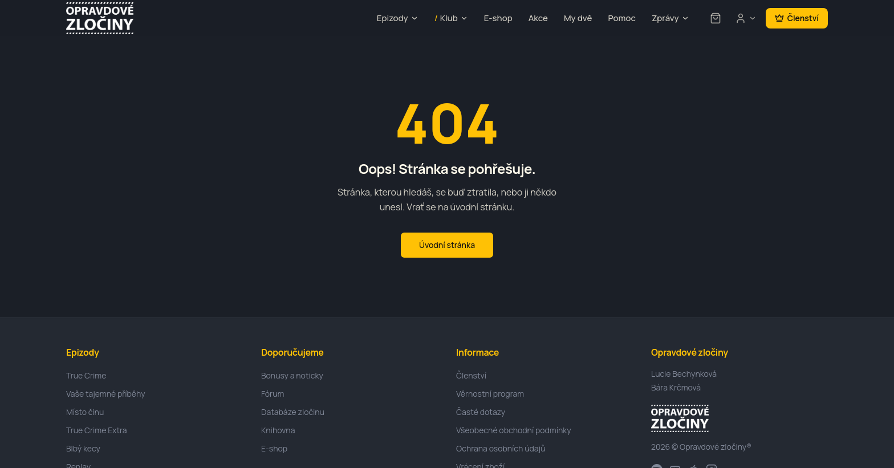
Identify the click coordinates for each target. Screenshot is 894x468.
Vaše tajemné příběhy (105, 393)
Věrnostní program (490, 393)
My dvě (578, 18)
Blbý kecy (83, 448)
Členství (797, 18)
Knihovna (278, 430)
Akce (538, 18)
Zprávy (670, 18)
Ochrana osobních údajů (500, 448)
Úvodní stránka (447, 244)
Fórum (272, 393)
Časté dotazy (480, 411)
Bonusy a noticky (292, 375)
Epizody (397, 18)
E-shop (498, 18)
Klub (451, 18)
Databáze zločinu (292, 411)
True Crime (86, 375)
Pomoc (622, 18)
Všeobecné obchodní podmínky (513, 430)
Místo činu (85, 411)
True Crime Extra (96, 430)
